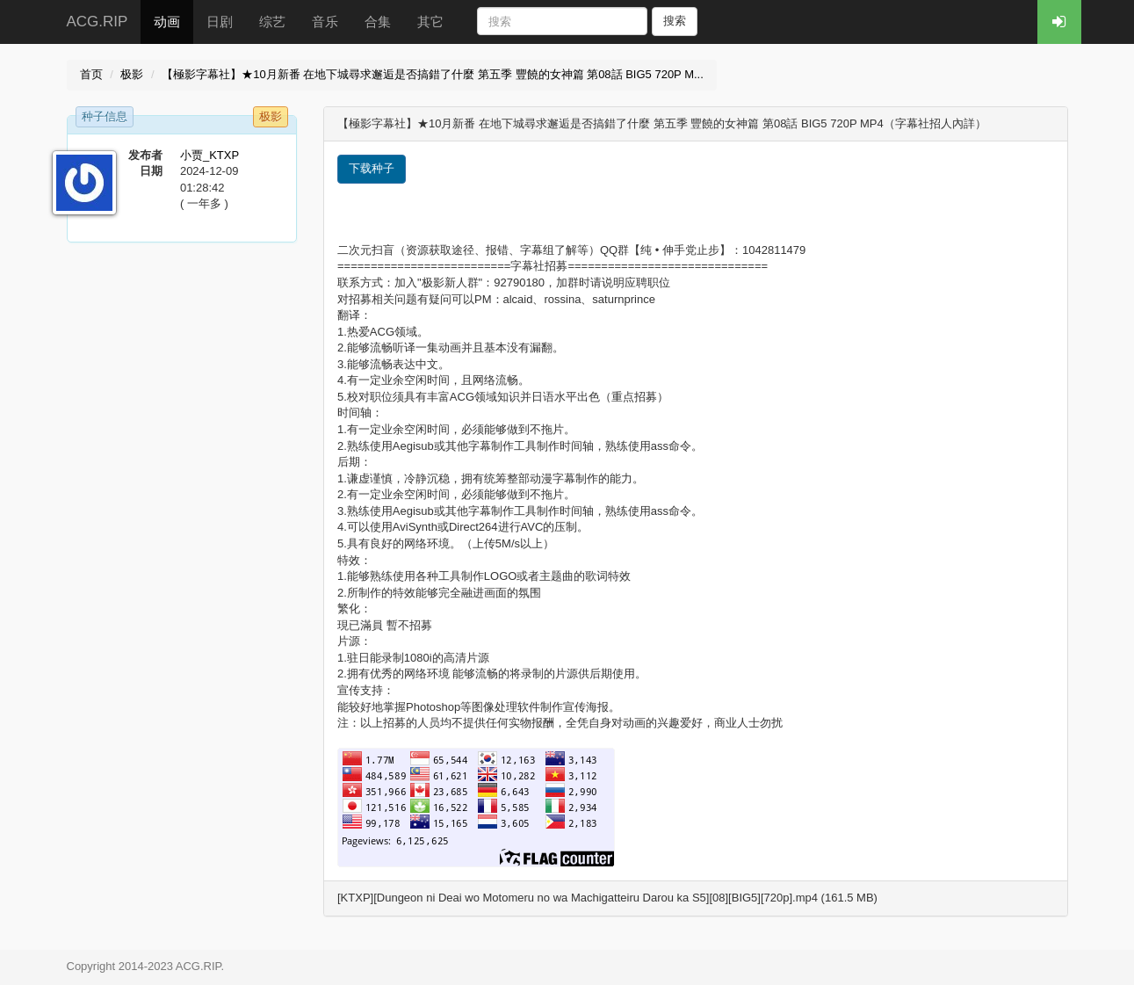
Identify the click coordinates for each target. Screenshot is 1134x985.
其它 (430, 21)
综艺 (272, 21)
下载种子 (371, 168)
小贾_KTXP (209, 155)
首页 (91, 74)
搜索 (674, 20)
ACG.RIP (97, 21)
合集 (378, 21)
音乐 (325, 21)
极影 (131, 74)
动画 (167, 21)
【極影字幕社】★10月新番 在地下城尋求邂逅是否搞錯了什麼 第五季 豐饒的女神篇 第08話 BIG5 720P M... (433, 74)
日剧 (219, 21)
